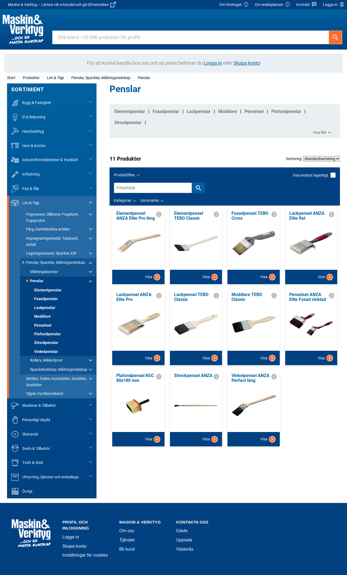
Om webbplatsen (272, 5)
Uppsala (184, 540)
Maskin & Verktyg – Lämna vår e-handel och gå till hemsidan (62, 4)
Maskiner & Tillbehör (33, 406)
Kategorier (122, 200)
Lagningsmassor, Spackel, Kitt (51, 253)
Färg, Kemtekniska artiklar (48, 229)
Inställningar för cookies (85, 555)
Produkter (31, 78)
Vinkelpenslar (46, 351)
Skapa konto (74, 546)
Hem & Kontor (28, 146)
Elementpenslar (48, 290)
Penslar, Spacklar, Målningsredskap (100, 78)
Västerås (184, 549)
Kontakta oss (192, 522)
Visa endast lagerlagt (314, 175)
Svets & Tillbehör (30, 448)
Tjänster (127, 540)
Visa (152, 277)
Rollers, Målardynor (46, 360)
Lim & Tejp (55, 78)
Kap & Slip (25, 189)
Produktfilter (124, 175)
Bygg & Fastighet (31, 103)
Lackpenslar (44, 308)
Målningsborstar (44, 271)
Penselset (43, 325)
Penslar (144, 78)
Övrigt (22, 491)
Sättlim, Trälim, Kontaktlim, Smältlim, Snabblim (56, 381)
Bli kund (127, 549)
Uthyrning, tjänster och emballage (45, 477)
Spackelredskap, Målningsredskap (58, 369)
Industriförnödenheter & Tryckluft (44, 160)
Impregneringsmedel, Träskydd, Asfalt (52, 241)
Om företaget (234, 5)
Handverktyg (27, 131)
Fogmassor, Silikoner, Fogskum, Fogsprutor (52, 217)
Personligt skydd (30, 420)
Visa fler (323, 132)
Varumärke (149, 200)
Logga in (70, 537)
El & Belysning (28, 117)
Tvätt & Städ (27, 463)
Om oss (126, 530)
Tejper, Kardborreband (44, 393)
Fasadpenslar (46, 299)
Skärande (24, 434)
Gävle (182, 530)
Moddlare (42, 316)
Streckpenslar (46, 342)
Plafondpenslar (47, 334)
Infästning (25, 174)
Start (11, 78)
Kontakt (306, 5)
